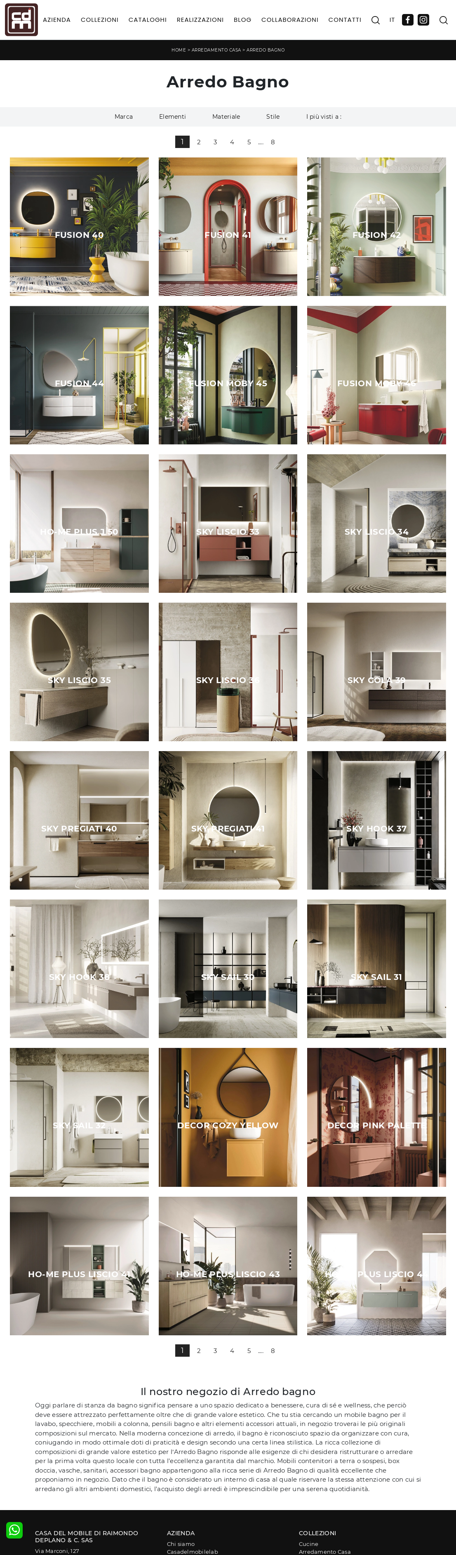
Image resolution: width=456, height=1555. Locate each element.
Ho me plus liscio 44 (377, 1274)
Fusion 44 (79, 383)
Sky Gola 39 (377, 680)
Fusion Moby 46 (376, 383)
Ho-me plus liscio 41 (79, 1274)
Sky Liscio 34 (377, 531)
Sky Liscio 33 (227, 531)
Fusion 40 (79, 235)
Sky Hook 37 (376, 828)
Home (179, 50)
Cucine (309, 1544)
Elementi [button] (172, 116)
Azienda (57, 19)
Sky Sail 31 (376, 977)
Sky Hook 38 (79, 977)
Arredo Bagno (265, 50)
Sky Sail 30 (228, 977)
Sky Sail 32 (79, 1125)
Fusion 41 (228, 235)
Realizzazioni (200, 19)
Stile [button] (273, 116)
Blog (243, 19)
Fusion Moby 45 (228, 383)
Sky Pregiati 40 (79, 828)
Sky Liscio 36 (228, 680)
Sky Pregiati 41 (228, 828)
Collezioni (100, 19)
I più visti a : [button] (324, 116)
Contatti (345, 19)
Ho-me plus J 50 (79, 531)
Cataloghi (148, 19)
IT (392, 19)
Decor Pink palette (376, 1125)
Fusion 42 (377, 235)
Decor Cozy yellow (228, 1125)
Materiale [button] (226, 116)
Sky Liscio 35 (79, 680)
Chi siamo (181, 1544)
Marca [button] (124, 116)
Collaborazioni (290, 19)
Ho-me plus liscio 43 (228, 1274)
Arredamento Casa (216, 50)
